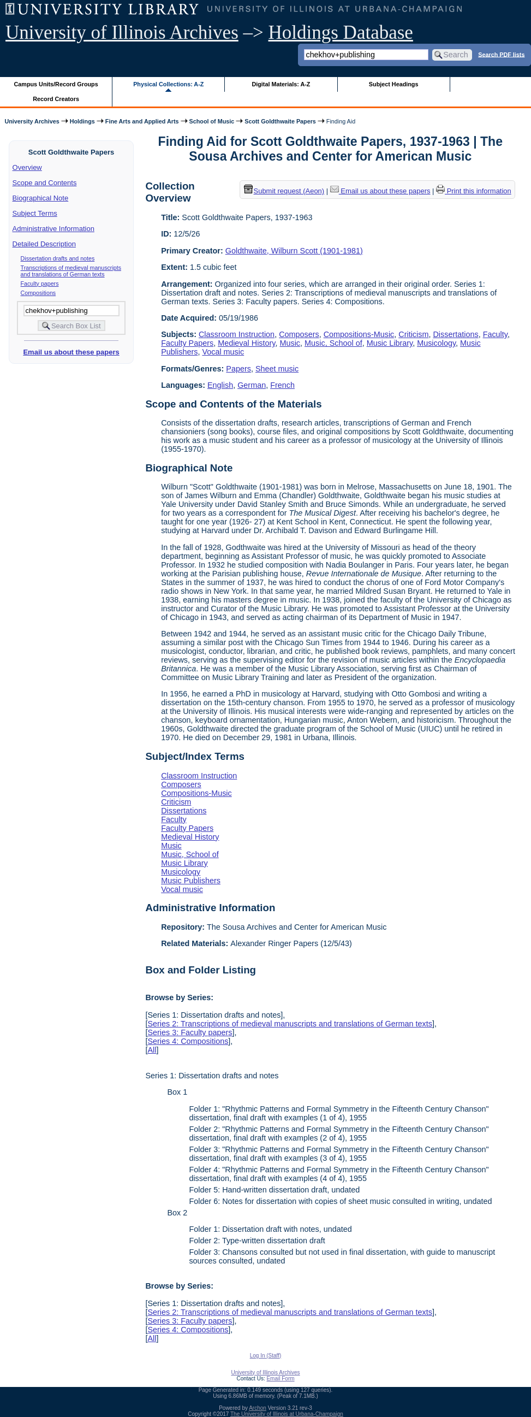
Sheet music (277, 368)
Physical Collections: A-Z (168, 84)
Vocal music (223, 351)
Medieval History (246, 343)
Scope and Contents (45, 183)
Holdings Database (341, 32)
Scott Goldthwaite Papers (280, 121)
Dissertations (455, 334)
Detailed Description (44, 244)
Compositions (38, 293)
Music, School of (333, 343)
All (151, 1050)
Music (289, 343)
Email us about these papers (71, 352)
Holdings (82, 121)
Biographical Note (41, 198)
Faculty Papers (187, 343)
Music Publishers (190, 880)
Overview (27, 167)
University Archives (31, 121)
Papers (238, 368)
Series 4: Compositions (187, 1041)
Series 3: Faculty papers (189, 1032)
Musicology (436, 343)
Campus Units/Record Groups (56, 84)
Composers (299, 334)
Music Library (390, 343)
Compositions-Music (359, 334)
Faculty (495, 334)
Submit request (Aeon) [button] (284, 191)
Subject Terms (35, 213)
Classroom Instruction (237, 334)
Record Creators (56, 99)
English (220, 385)
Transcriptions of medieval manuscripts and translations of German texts (71, 271)
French (282, 385)
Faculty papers (40, 283)
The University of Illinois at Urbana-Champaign (286, 1414)
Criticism (413, 334)
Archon (257, 1408)
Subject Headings (394, 84)
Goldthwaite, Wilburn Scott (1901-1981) (294, 250)
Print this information (473, 191)
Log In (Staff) (266, 1356)
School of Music (212, 121)
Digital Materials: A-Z (281, 84)
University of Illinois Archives (121, 32)
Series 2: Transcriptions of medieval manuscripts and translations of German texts (289, 1023)
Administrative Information (53, 229)
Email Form (280, 1378)
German (251, 385)
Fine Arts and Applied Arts (142, 121)
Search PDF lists (501, 54)
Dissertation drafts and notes (58, 258)
